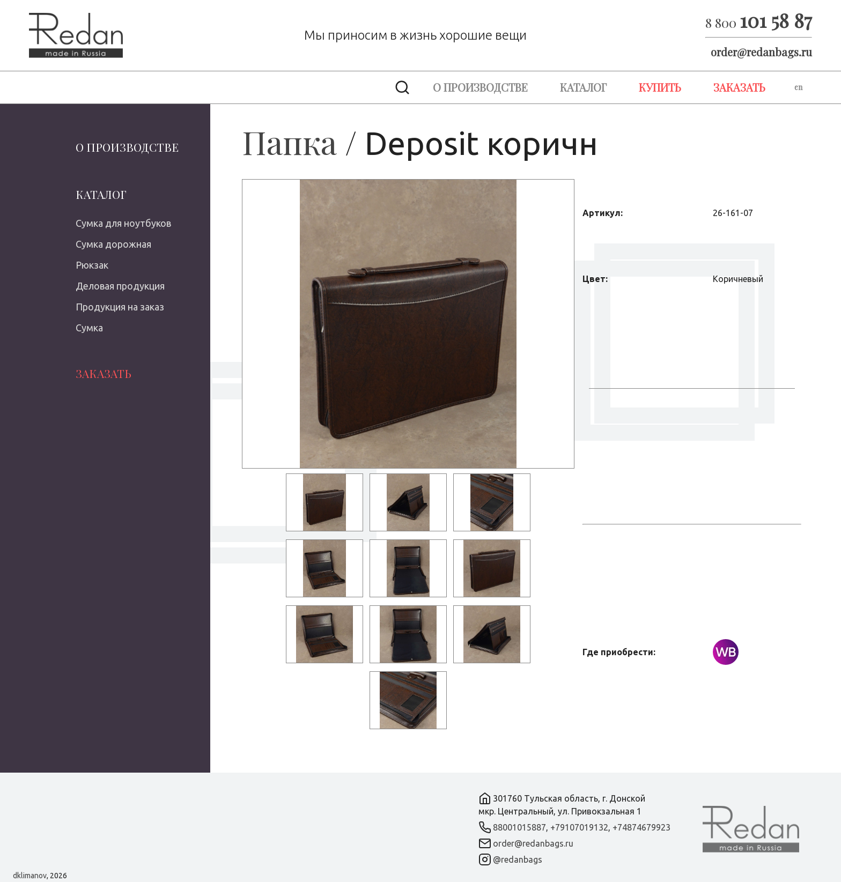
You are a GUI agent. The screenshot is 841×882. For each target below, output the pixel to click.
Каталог (583, 87)
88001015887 (519, 827)
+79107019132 (579, 827)
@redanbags (517, 859)
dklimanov (30, 875)
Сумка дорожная (113, 244)
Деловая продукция (120, 285)
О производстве (480, 87)
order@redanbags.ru (761, 52)
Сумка (89, 327)
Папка (289, 141)
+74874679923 (641, 827)
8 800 (758, 22)
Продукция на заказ (120, 306)
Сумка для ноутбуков (123, 223)
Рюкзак (92, 265)
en (798, 87)
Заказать (739, 87)
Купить (660, 87)
